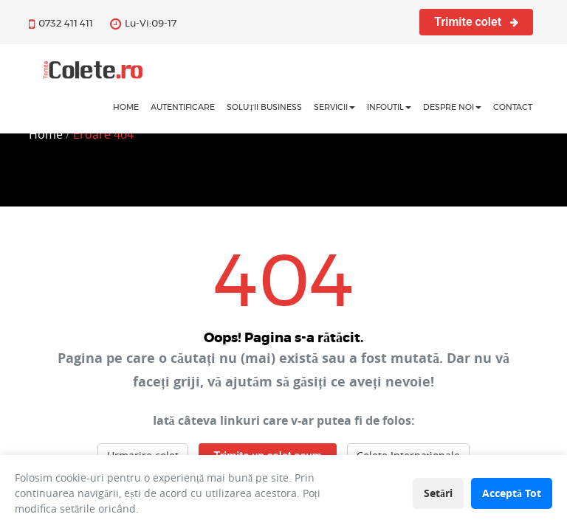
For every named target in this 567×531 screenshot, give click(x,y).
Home (46, 134)
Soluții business (264, 107)
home (126, 107)
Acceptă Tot (511, 493)
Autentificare (183, 107)
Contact (512, 107)
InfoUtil (389, 107)
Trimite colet (476, 22)
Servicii (334, 107)
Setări (438, 493)
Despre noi (452, 107)
